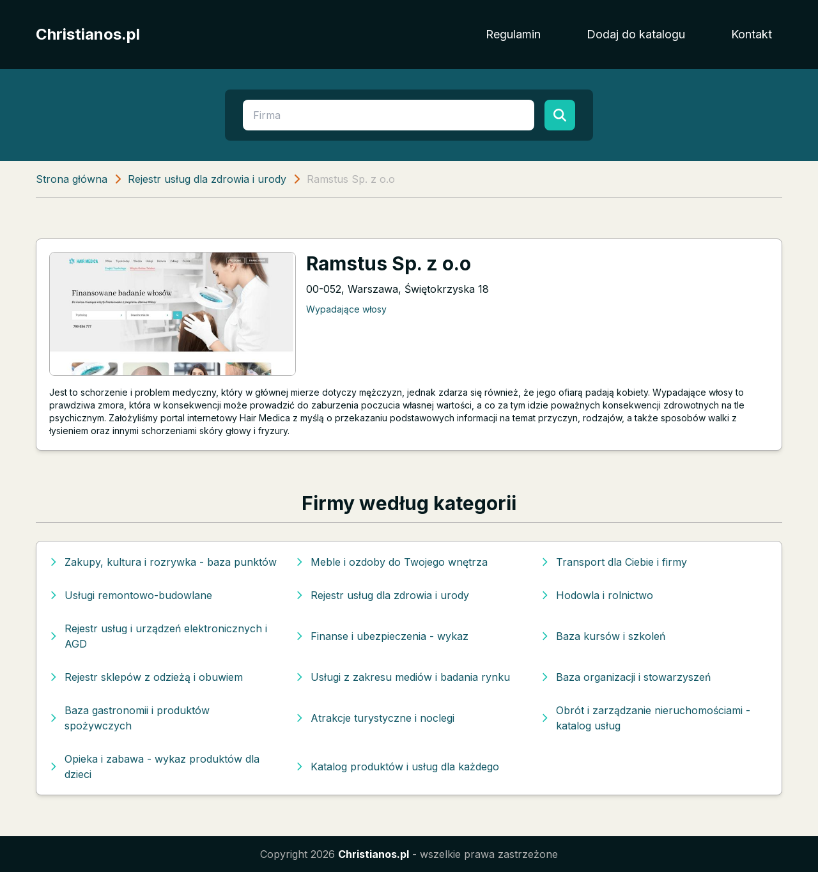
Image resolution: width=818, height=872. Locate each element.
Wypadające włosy (346, 309)
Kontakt (751, 34)
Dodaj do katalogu (636, 34)
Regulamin (513, 34)
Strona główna (71, 179)
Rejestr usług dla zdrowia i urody (207, 179)
